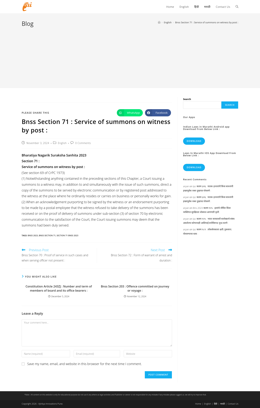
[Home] (159, 22)
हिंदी (215, 403)
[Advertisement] (130, 55)
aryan (186, 186)
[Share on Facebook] (158, 112)
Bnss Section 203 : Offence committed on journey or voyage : (135, 288)
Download (194, 141)
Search (187, 99)
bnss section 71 (47, 235)
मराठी (222, 403)
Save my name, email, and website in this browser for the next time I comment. (84, 364)
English (62, 143)
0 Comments (83, 143)
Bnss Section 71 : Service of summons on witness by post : (206, 22)
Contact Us (233, 403)
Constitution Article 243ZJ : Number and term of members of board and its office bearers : (58, 288)
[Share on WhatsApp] (130, 112)
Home (198, 403)
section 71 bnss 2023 (67, 235)
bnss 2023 (33, 235)
